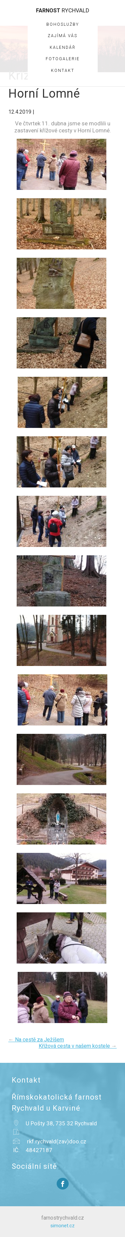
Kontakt (62, 70)
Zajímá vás (62, 35)
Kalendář (63, 47)
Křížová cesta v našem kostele (78, 1046)
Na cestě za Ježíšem (36, 1039)
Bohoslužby (62, 24)
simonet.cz (62, 1226)
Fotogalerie (63, 59)
